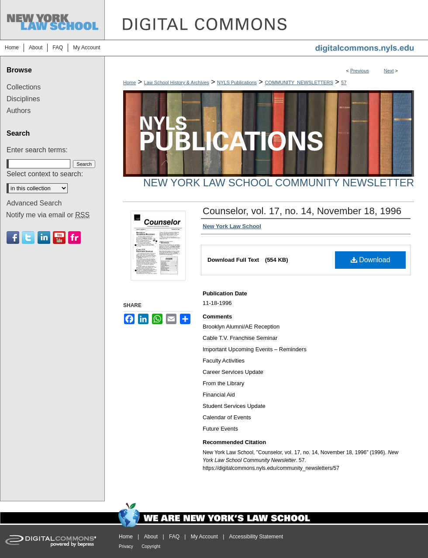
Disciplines (23, 99)
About (151, 537)
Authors (19, 110)
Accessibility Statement (256, 537)
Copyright (151, 546)
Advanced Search (34, 203)
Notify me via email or (48, 215)
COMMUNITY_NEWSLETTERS (299, 82)
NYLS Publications (237, 82)
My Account (204, 537)
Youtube (59, 237)
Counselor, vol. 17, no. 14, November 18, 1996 (302, 210)
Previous (359, 70)
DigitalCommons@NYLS (266, 20)
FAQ (174, 537)
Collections (24, 87)
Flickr (74, 237)
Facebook (13, 237)
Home (129, 82)
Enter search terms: (37, 150)
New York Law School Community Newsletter (278, 182)
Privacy (126, 546)
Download (370, 260)
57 (343, 82)
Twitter (28, 237)
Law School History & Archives (176, 82)
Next (389, 70)
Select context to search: (45, 174)
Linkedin (44, 237)
